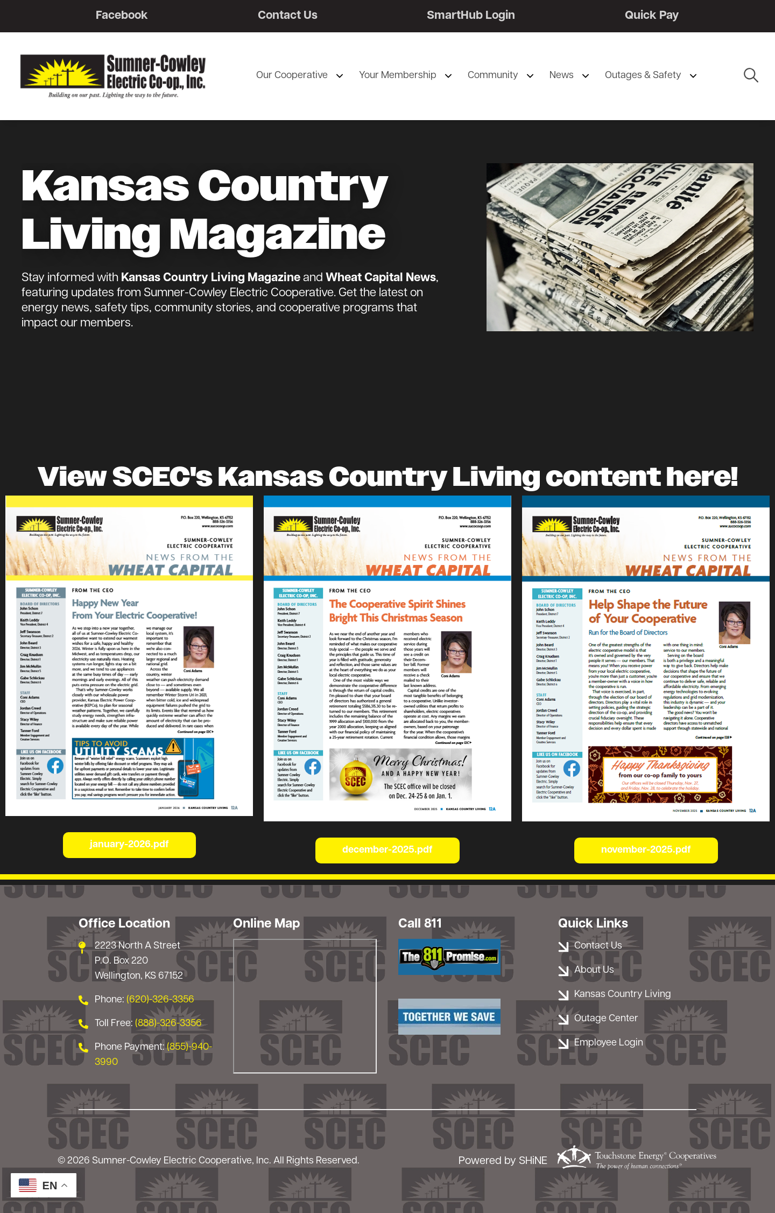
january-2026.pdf (129, 845)
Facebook (122, 16)
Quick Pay (652, 16)
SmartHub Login (471, 16)
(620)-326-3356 (160, 1000)
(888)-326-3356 (168, 1024)
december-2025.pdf (387, 850)
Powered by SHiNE (503, 1161)
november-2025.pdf (646, 850)
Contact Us (287, 16)
